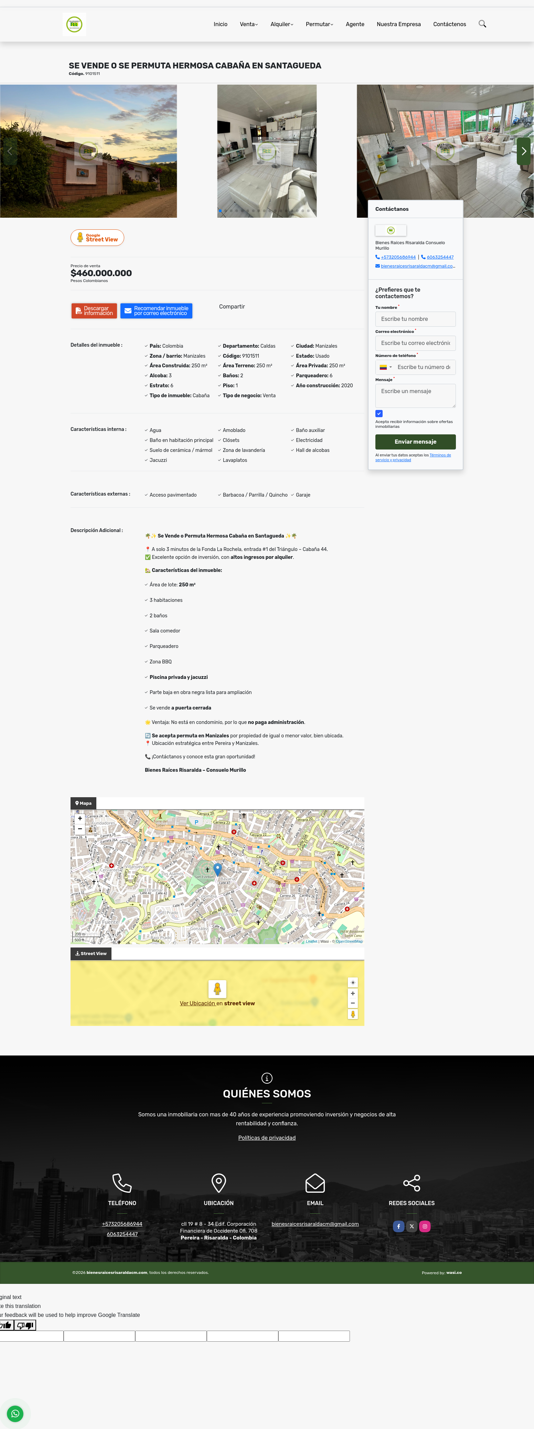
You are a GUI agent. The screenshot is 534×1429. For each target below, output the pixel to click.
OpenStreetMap (349, 941)
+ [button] (80, 819)
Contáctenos (449, 24)
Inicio (220, 24)
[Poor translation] (25, 1325)
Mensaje (385, 379)
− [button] (80, 829)
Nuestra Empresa (399, 24)
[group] (88, 151)
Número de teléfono (396, 355)
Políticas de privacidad (267, 1138)
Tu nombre (387, 307)
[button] (220, 210)
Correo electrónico (395, 331)
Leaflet (311, 941)
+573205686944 (398, 257)
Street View (97, 237)
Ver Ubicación (198, 1003)
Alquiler (280, 24)
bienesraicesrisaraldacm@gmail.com (419, 266)
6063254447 (440, 257)
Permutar (318, 24)
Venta (247, 24)
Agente (355, 24)
